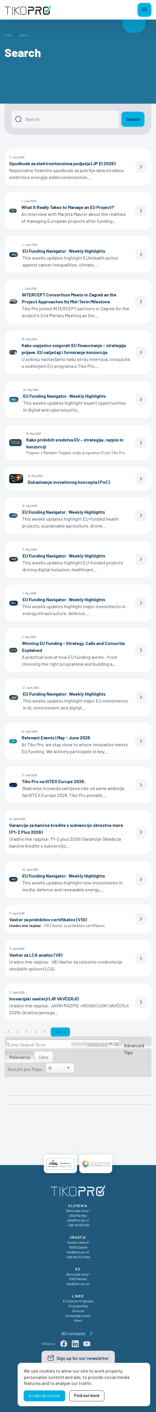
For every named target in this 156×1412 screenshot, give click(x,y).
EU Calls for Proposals (78, 1301)
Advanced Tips (134, 1049)
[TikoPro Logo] (28, 10)
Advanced (97, 1044)
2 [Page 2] (17, 1032)
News (78, 1320)
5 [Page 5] (45, 1032)
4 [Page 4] (36, 1032)
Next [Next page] (58, 1032)
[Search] (65, 119)
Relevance (20, 1057)
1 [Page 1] (8, 1032)
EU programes (78, 1306)
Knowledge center (78, 1316)
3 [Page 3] (26, 1032)
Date (43, 1057)
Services (78, 1311)
